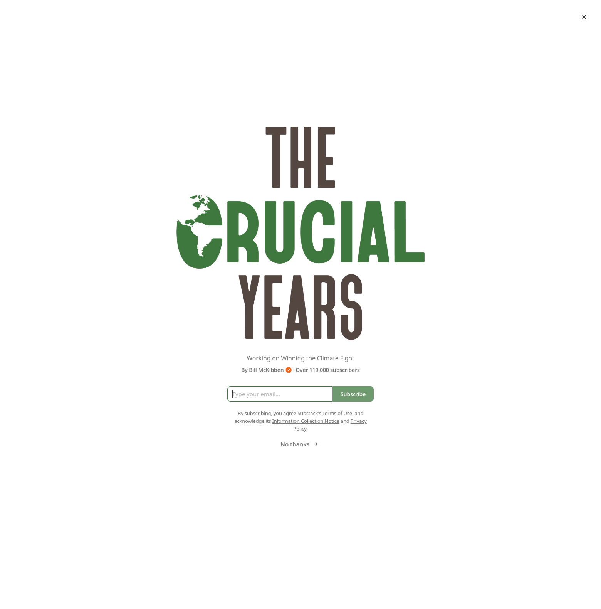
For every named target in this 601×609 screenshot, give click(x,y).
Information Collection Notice (305, 420)
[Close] (584, 17)
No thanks (300, 444)
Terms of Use (337, 413)
